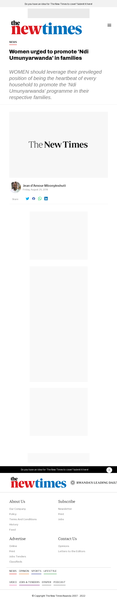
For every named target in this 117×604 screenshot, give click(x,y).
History (13, 524)
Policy (12, 514)
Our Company (17, 508)
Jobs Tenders (17, 556)
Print (61, 514)
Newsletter (65, 508)
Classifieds (15, 561)
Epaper (46, 582)
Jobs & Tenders (29, 582)
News (13, 42)
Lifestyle (50, 570)
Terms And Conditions (23, 519)
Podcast (60, 582)
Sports (36, 570)
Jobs (61, 519)
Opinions (63, 546)
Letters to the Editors (71, 551)
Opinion (24, 570)
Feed (12, 529)
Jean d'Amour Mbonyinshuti (44, 185)
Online (13, 546)
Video (13, 582)
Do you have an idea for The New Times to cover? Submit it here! (58, 4)
